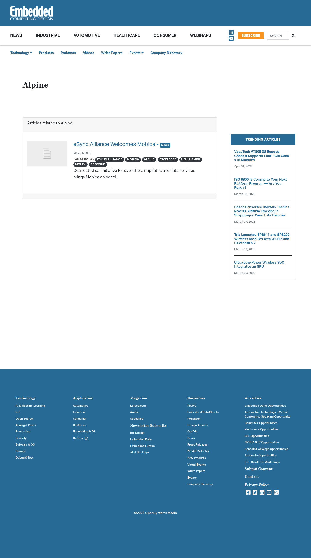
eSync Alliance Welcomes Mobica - (121, 144)
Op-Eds (192, 431)
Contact (252, 476)
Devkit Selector (198, 451)
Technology (25, 398)
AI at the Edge (139, 452)
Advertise (253, 398)
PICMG (191, 406)
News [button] (16, 36)
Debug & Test (24, 457)
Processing (23, 431)
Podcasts (68, 53)
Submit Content (259, 468)
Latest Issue (138, 406)
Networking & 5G (84, 431)
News (191, 438)
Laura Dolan (83, 159)
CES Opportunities (257, 436)
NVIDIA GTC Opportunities (262, 442)
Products (46, 53)
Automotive (87, 36)
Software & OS (25, 444)
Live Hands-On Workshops (262, 462)
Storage (21, 451)
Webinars (200, 36)
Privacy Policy (257, 484)
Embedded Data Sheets (203, 412)
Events (192, 477)
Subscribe (251, 35)
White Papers (112, 53)
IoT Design (137, 433)
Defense (80, 438)
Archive (135, 412)
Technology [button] (21, 53)
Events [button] (137, 53)
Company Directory (166, 53)
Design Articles (197, 425)
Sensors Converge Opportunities (266, 449)
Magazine (138, 398)
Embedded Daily (141, 439)
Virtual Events (196, 464)
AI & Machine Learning (30, 406)
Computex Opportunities (261, 423)
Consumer (164, 36)
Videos (88, 53)
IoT (18, 412)
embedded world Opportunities (265, 406)
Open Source (24, 419)
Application (83, 398)
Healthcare (126, 36)
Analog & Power (26, 425)
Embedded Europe (142, 446)
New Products (196, 458)
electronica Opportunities (262, 429)
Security (21, 438)
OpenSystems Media (161, 513)
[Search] (278, 36)
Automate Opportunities (261, 455)
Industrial (48, 36)
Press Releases (197, 444)
